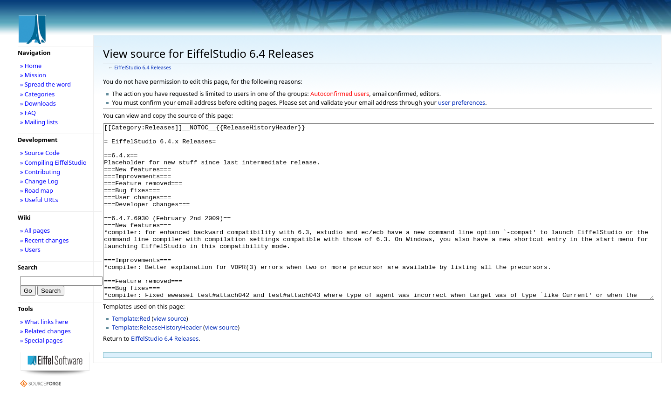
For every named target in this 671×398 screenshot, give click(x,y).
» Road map (36, 190)
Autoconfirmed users (339, 93)
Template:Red (131, 353)
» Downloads (38, 103)
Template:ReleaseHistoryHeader (157, 362)
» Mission (33, 75)
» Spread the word (45, 84)
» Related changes (45, 331)
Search (28, 267)
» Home (30, 65)
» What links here (44, 321)
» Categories (37, 94)
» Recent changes (44, 240)
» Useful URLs (39, 200)
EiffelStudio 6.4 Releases (142, 67)
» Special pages (41, 340)
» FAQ (28, 112)
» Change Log (39, 181)
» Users (30, 249)
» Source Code (40, 152)
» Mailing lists (39, 122)
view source (169, 353)
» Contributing (40, 172)
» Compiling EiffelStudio (53, 162)
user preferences (461, 102)
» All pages (35, 230)
